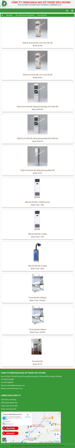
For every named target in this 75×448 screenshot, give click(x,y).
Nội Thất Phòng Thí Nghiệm (25, 15)
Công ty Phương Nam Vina (56, 445)
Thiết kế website (42, 445)
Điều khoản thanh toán (9, 403)
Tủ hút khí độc (42, 15)
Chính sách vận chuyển (9, 406)
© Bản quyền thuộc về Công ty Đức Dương (23, 445)
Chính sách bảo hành (8, 409)
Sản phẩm (9, 15)
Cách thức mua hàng (8, 399)
